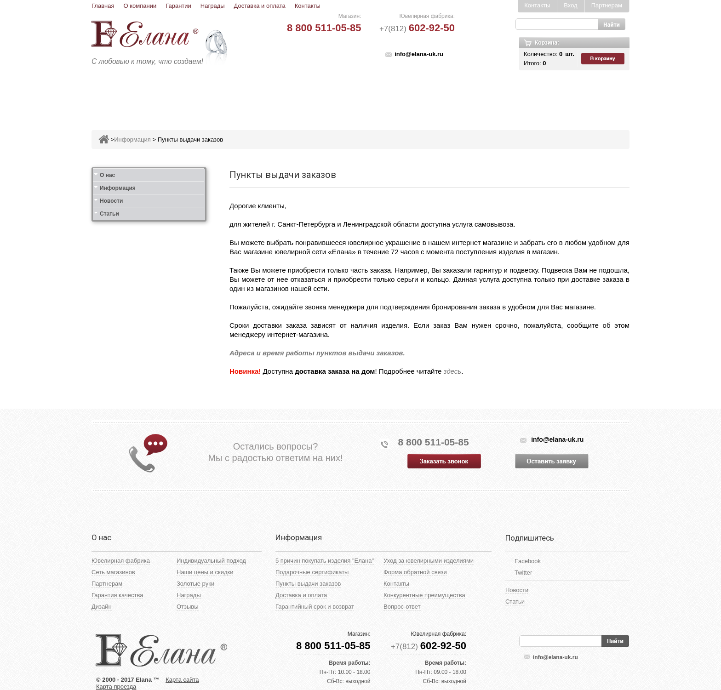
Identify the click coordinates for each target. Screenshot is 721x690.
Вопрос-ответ (402, 606)
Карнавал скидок (534, 95)
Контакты (307, 5)
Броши (331, 95)
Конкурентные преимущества (424, 595)
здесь (453, 371)
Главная (103, 5)
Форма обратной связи (415, 572)
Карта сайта (182, 679)
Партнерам (606, 5)
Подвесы (290, 95)
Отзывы (188, 606)
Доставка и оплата (260, 5)
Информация (132, 139)
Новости (111, 201)
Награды (212, 5)
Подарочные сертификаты (312, 572)
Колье (367, 95)
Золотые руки (195, 583)
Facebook (528, 561)
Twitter (523, 572)
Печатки (405, 95)
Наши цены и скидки (205, 572)
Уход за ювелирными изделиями (428, 560)
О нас (107, 175)
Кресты (446, 95)
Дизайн (102, 606)
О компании (139, 5)
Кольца (210, 95)
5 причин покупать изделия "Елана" (324, 560)
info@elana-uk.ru (419, 54)
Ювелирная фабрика (121, 560)
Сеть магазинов (113, 572)
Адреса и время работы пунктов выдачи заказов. (317, 353)
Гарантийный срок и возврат (314, 606)
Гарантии (178, 5)
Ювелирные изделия (146, 95)
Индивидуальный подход (211, 560)
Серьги (248, 95)
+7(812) (417, 28)
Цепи (480, 95)
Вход (570, 5)
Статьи (109, 214)
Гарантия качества (117, 595)
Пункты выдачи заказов (190, 139)
